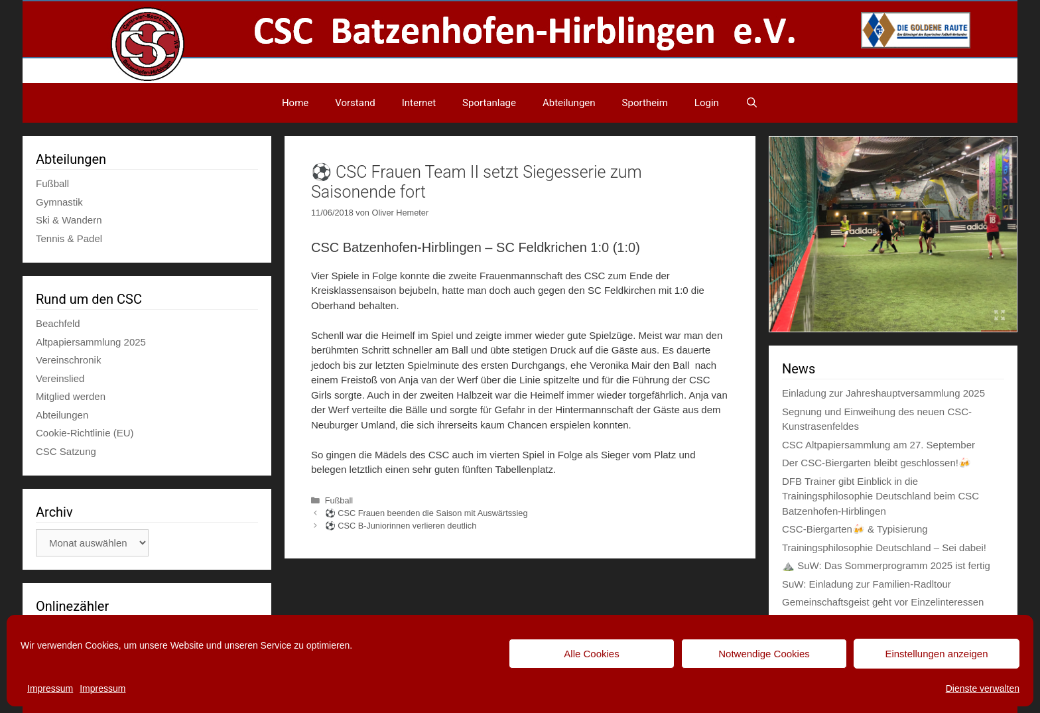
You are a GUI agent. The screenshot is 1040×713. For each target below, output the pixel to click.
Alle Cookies (591, 653)
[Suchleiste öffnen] (751, 103)
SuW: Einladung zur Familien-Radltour (866, 584)
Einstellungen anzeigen (936, 653)
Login (706, 103)
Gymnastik (59, 202)
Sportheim (645, 103)
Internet (419, 103)
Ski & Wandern (69, 220)
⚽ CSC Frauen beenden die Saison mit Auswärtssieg (426, 513)
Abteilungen (569, 103)
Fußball (339, 500)
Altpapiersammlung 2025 (91, 342)
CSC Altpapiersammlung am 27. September (878, 444)
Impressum (50, 688)
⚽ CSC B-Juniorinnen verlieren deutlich (401, 526)
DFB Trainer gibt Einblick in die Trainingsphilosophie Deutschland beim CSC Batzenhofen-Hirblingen (880, 496)
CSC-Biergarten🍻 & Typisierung (855, 529)
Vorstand (355, 103)
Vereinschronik (68, 359)
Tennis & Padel (69, 238)
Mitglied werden (70, 396)
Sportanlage (489, 103)
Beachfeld (58, 323)
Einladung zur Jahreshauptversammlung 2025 (883, 393)
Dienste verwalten (982, 688)
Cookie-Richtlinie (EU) (85, 432)
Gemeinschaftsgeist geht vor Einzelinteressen (883, 602)
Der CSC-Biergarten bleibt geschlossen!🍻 (876, 462)
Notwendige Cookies (764, 653)
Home (295, 103)
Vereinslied (60, 378)
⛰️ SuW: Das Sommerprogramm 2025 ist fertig (886, 565)
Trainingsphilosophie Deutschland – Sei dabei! (884, 547)
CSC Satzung (66, 451)
